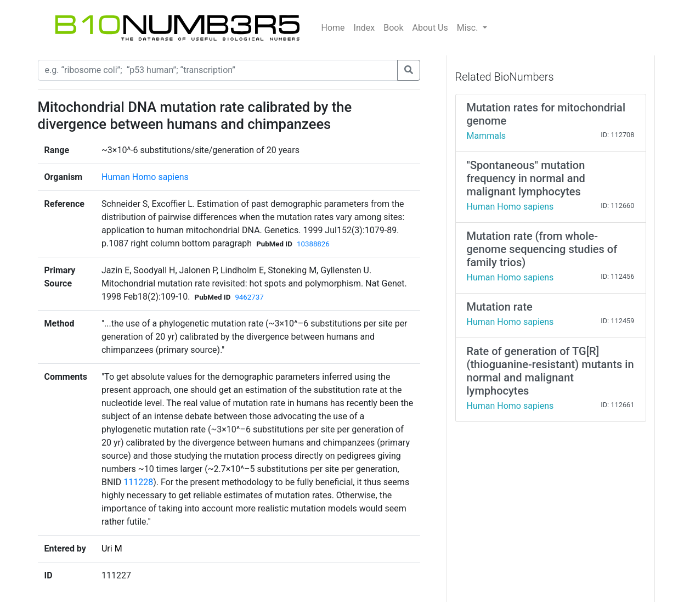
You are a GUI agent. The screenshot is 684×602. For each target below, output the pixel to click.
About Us (430, 27)
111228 (138, 482)
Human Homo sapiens (145, 177)
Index (364, 27)
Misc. (469, 27)
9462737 (249, 297)
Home (333, 27)
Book (393, 27)
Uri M (111, 548)
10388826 (313, 244)
